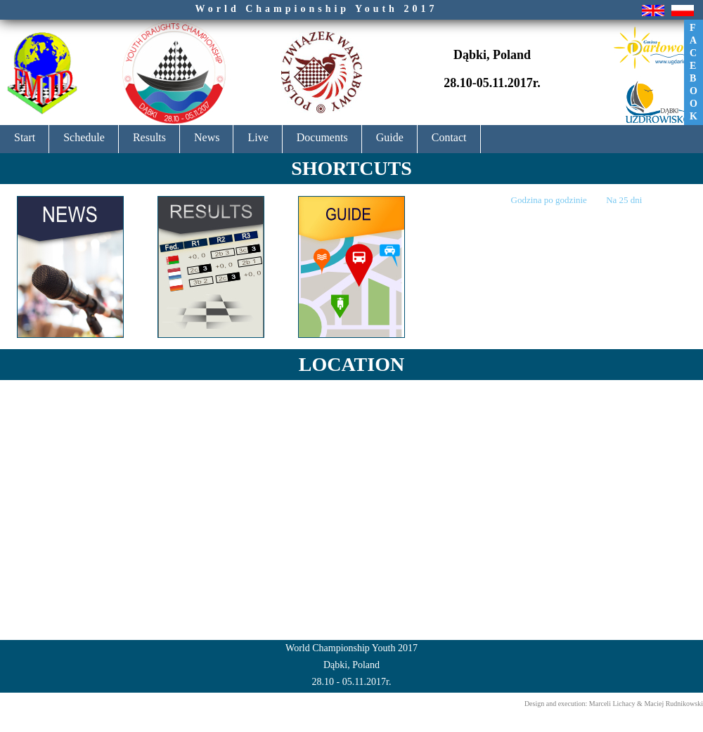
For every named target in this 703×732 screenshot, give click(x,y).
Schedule (84, 137)
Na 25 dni (624, 200)
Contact (449, 137)
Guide (390, 137)
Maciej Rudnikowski (673, 703)
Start (24, 137)
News (206, 137)
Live (257, 137)
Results (149, 137)
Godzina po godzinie (550, 200)
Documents (322, 137)
